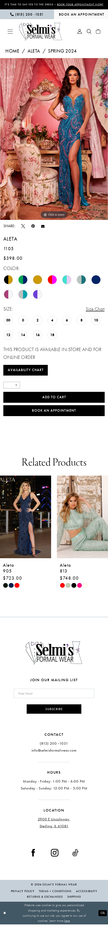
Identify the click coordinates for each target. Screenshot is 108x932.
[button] (10, 35)
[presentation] (25, 523)
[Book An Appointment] (81, 18)
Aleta (34, 55)
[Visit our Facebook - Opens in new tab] (33, 860)
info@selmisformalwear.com (54, 758)
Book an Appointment (54, 416)
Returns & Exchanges (45, 904)
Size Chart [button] (95, 313)
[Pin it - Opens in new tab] (33, 229)
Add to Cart (54, 402)
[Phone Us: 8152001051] (27, 18)
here (67, 928)
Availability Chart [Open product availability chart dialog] (26, 374)
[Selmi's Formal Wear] (40, 35)
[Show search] (89, 35)
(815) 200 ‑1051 (54, 751)
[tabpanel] (54, 143)
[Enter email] (54, 700)
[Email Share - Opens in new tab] (43, 230)
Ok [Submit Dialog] (102, 920)
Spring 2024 (62, 55)
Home (12, 55)
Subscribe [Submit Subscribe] (54, 716)
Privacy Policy (22, 899)
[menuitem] (27, 18)
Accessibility (86, 899)
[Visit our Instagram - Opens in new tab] (55, 860)
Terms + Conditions (55, 899)
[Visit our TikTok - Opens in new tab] (75, 860)
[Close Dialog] (5, 920)
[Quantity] (11, 390)
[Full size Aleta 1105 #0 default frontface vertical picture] (54, 143)
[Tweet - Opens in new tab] (23, 229)
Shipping (74, 904)
